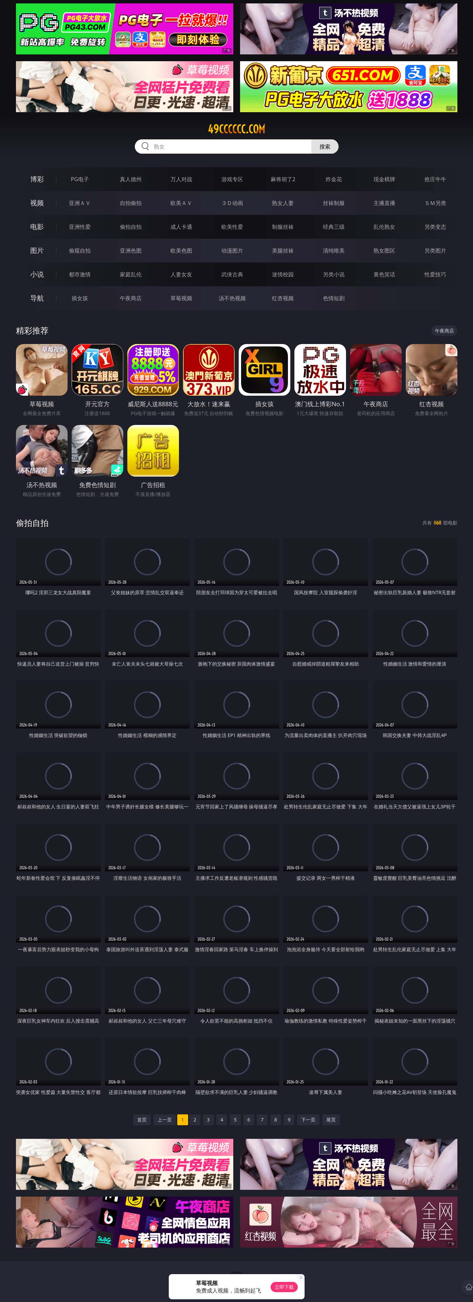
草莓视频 (181, 298)
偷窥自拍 (80, 250)
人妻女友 (181, 274)
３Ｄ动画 (232, 203)
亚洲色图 (131, 250)
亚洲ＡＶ (80, 203)
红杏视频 (283, 298)
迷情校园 (283, 274)
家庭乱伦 (131, 274)
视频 (37, 202)
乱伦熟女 (384, 226)
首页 (142, 1119)
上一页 (165, 1119)
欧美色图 (181, 250)
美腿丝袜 (283, 250)
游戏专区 (232, 179)
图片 (37, 250)
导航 (37, 298)
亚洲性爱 (80, 226)
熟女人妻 (283, 203)
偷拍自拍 (131, 226)
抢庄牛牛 (435, 179)
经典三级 (334, 226)
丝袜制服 (334, 203)
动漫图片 (232, 250)
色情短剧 (334, 298)
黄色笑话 (384, 274)
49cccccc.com (236, 129)
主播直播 (384, 203)
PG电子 (80, 179)
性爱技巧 (435, 274)
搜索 (325, 146)
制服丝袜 (283, 226)
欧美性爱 (232, 226)
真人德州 (131, 179)
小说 (37, 274)
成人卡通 (181, 226)
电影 (37, 226)
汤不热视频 (232, 298)
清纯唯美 (334, 250)
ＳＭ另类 (435, 203)
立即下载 (284, 1287)
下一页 (308, 1119)
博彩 (37, 179)
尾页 (331, 1119)
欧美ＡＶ (181, 203)
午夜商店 (131, 298)
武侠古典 (232, 274)
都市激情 (80, 274)
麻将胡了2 (283, 179)
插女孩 (80, 298)
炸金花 (334, 179)
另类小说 (334, 274)
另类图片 (435, 250)
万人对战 (181, 179)
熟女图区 (384, 250)
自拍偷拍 (131, 203)
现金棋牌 (384, 179)
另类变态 (435, 226)
